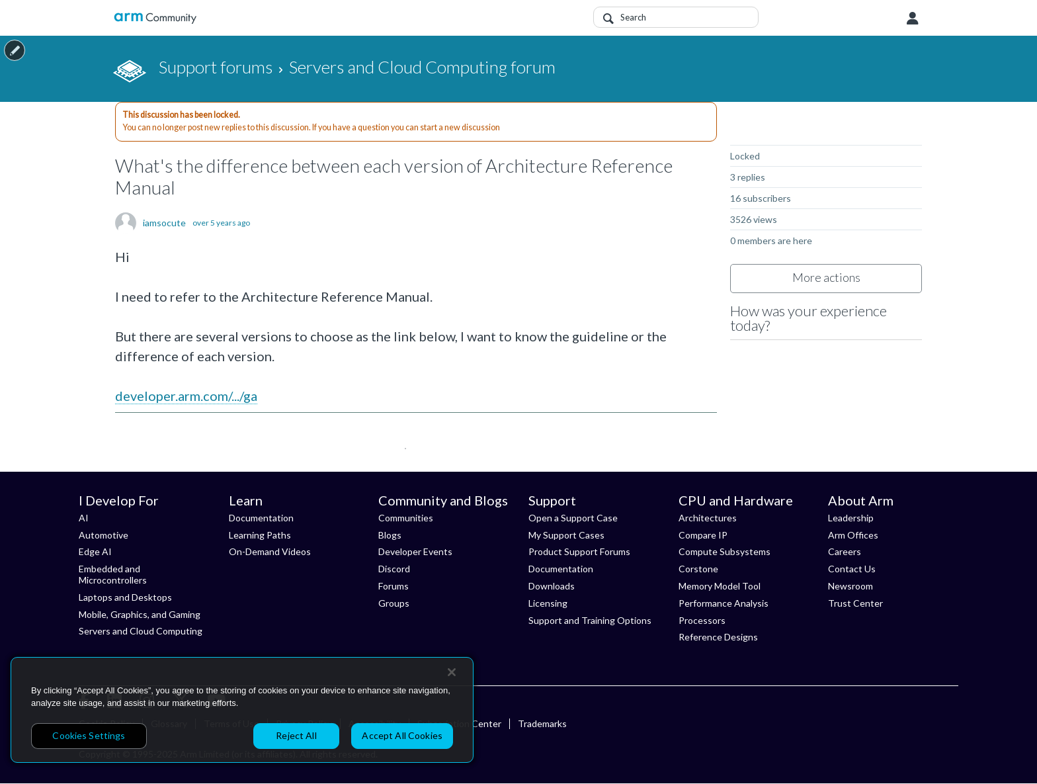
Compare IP (703, 535)
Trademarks (542, 723)
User (912, 18)
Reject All (296, 735)
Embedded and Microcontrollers (113, 574)
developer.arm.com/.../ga (186, 396)
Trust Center (855, 603)
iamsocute (164, 223)
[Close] (451, 672)
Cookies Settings (88, 735)
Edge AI (95, 551)
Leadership (851, 517)
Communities (405, 517)
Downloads (551, 585)
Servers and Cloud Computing (140, 630)
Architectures (708, 517)
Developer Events (415, 551)
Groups (393, 603)
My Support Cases (566, 535)
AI (84, 517)
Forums (393, 585)
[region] (242, 710)
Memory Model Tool (720, 585)
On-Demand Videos (270, 551)
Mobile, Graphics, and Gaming (139, 614)
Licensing (547, 603)
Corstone (698, 568)
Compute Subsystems (724, 551)
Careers (844, 551)
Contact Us (852, 568)
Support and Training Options (589, 620)
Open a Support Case (573, 517)
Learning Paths (260, 535)
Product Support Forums (579, 551)
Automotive (103, 535)
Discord (394, 568)
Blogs (389, 535)
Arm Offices (853, 535)
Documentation (261, 517)
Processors (702, 620)
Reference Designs (718, 636)
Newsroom (850, 585)
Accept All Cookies (402, 735)
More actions (826, 277)
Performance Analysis (723, 603)
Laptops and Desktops (125, 597)
